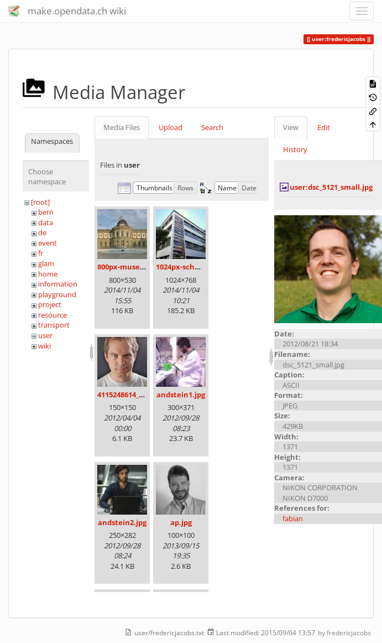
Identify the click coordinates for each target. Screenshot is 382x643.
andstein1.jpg (180, 395)
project (49, 304)
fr (40, 253)
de (42, 232)
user (45, 335)
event (47, 243)
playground (57, 294)
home (47, 274)
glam (46, 263)
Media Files (121, 127)
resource (52, 315)
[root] (40, 202)
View (291, 127)
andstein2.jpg (122, 522)
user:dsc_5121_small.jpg (331, 187)
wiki (44, 346)
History (295, 149)
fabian (292, 518)
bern (46, 212)
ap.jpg (181, 522)
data (45, 222)
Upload (170, 127)
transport (54, 325)
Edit (323, 127)
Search (212, 127)
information (57, 284)
